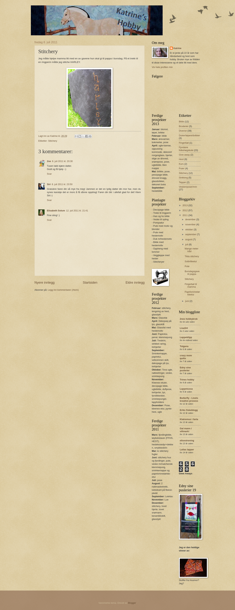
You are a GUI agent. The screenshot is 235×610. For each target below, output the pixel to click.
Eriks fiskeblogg (189, 410)
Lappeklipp (186, 337)
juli (187, 244)
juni (187, 301)
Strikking (183, 177)
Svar (49, 173)
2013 (185, 205)
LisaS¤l (184, 328)
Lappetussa (186, 388)
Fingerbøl (184, 142)
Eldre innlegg (135, 282)
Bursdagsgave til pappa (192, 272)
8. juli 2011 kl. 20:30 (62, 161)
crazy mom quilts (186, 357)
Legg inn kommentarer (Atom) (63, 290)
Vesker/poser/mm (188, 186)
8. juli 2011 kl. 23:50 (62, 184)
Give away (184, 154)
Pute (187, 266)
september (191, 234)
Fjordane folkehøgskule (186, 148)
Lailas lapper (187, 449)
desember (190, 219)
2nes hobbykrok (189, 319)
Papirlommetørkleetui (192, 293)
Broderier (183, 126)
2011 (185, 215)
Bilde (181, 121)
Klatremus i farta (189, 419)
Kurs (181, 164)
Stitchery (52, 140)
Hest (181, 159)
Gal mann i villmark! (186, 430)
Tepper (182, 182)
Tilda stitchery (192, 256)
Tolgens (184, 346)
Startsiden (90, 282)
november (190, 224)
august (189, 239)
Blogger (132, 603)
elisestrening (187, 440)
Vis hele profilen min (162, 67)
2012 (185, 210)
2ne (49, 161)
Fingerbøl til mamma (191, 285)
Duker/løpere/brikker (189, 135)
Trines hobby (187, 379)
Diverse (183, 130)
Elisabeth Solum (56, 210)
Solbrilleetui (191, 261)
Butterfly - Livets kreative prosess (189, 399)
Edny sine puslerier (185, 369)
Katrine (177, 48)
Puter (181, 168)
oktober (189, 229)
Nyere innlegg (44, 282)
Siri (49, 184)
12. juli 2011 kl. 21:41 (77, 210)
